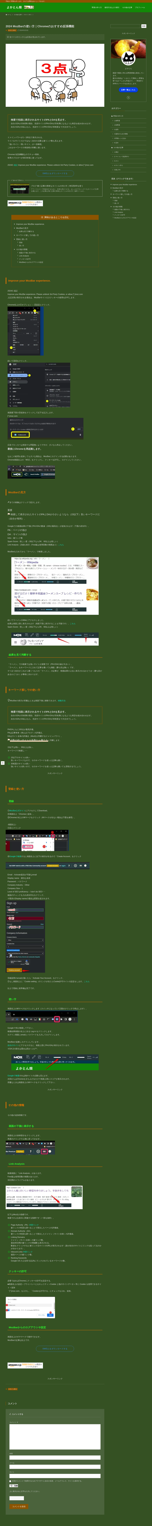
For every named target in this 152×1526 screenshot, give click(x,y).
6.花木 (116, 143)
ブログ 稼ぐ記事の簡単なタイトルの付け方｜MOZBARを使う (57, 186)
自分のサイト (13, 1045)
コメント (13, 1422)
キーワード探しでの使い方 (27, 235)
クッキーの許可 (25, 259)
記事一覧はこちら (128, 90)
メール (11, 1463)
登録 (20, 242)
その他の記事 (118, 147)
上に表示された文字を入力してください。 (25, 1491)
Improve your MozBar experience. (30, 224)
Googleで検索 (15, 856)
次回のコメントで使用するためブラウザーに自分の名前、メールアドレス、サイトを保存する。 (47, 1481)
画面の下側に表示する (27, 253)
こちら (61, 545)
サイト (11, 1472)
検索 (144, 26)
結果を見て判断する (26, 231)
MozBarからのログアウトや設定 (31, 262)
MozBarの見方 (22, 228)
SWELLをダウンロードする (55, 173)
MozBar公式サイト (17, 811)
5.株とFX (117, 170)
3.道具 (116, 129)
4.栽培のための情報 (121, 134)
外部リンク (34, 1225)
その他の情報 (21, 249)
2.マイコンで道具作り (121, 156)
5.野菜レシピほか (120, 138)
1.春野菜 (117, 121)
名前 (11, 1453)
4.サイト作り (12, 30)
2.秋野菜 (117, 125)
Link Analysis (24, 256)
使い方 (21, 246)
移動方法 (61, 701)
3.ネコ (116, 161)
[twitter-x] (128, 97)
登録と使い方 (21, 239)
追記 (16, 165)
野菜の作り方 (118, 116)
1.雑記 (116, 152)
